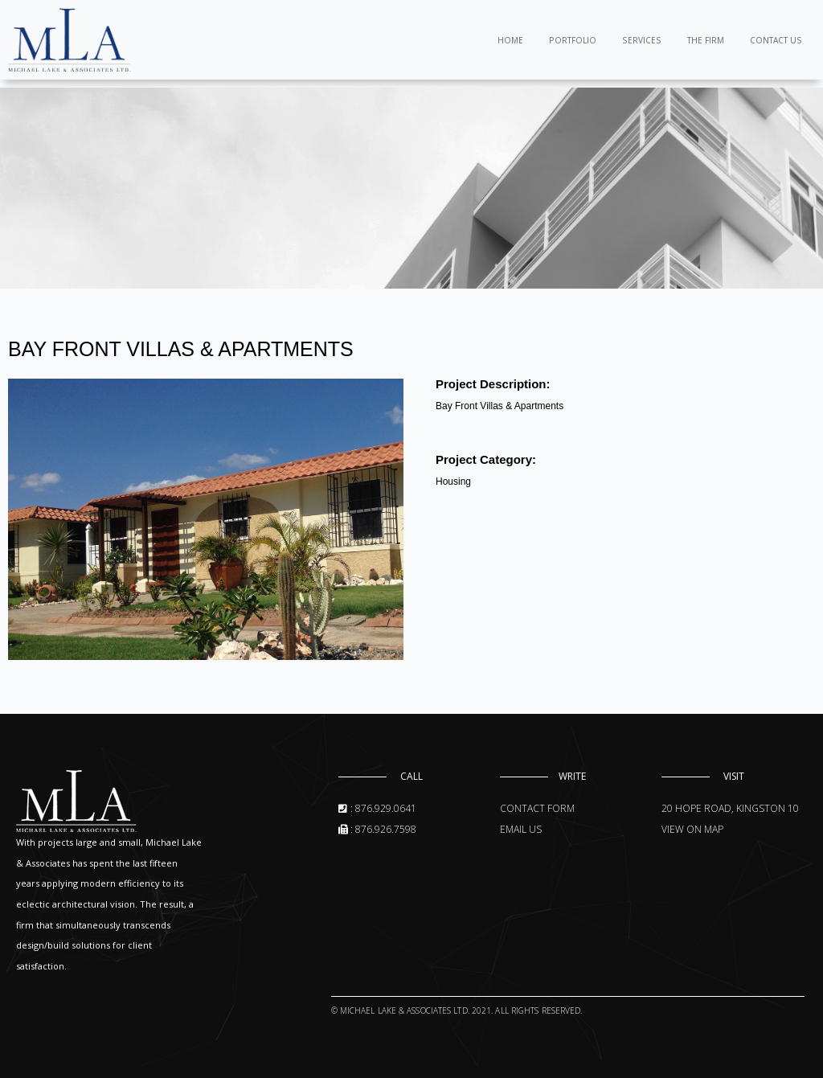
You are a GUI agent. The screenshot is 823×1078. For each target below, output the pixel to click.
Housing (453, 481)
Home (510, 40)
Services (641, 40)
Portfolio (572, 40)
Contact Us (776, 40)
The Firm (705, 40)
